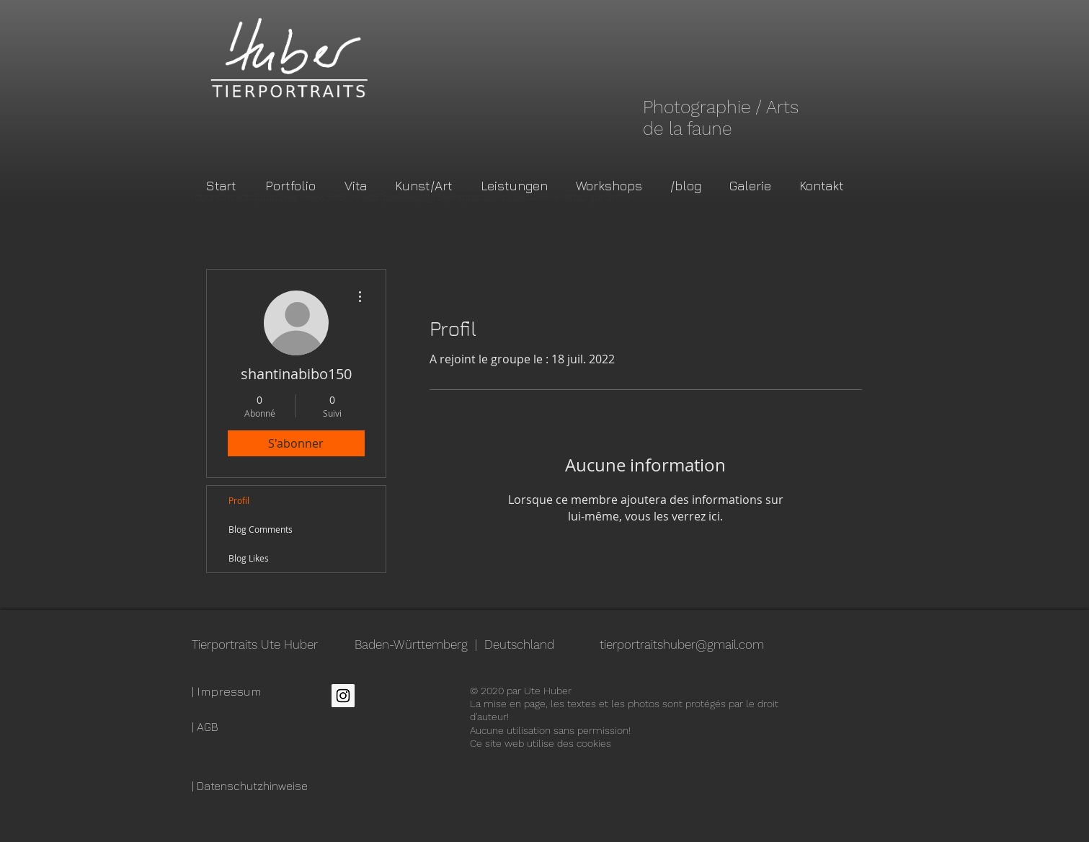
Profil (238, 500)
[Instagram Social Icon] (343, 695)
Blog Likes (248, 558)
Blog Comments (260, 529)
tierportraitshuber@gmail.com (682, 644)
